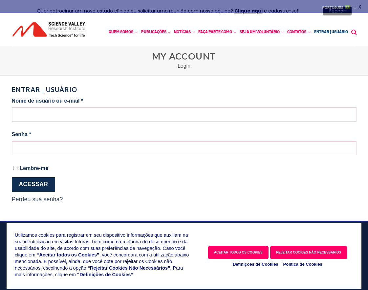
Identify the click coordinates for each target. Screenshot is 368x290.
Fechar (337, 11)
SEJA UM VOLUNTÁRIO (262, 30)
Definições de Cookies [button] (255, 264)
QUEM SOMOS (123, 30)
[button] (354, 29)
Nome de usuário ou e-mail (62, 97)
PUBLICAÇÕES (156, 30)
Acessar (33, 182)
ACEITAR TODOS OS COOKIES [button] (238, 252)
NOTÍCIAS (184, 30)
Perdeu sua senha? (37, 197)
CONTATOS (299, 30)
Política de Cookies (302, 264)
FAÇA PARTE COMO (217, 30)
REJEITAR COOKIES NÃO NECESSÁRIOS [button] (308, 252)
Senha (36, 131)
